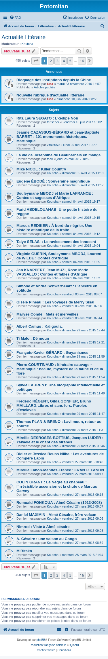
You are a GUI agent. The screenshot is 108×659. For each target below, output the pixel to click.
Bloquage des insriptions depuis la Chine (53, 80)
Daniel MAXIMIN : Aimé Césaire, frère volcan (56, 514)
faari (50, 159)
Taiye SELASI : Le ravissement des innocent (56, 242)
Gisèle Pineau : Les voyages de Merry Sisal (55, 302)
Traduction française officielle (48, 645)
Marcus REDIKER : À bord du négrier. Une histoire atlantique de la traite (54, 227)
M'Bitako (24, 551)
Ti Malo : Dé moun (32, 338)
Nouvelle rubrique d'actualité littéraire (50, 95)
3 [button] (57, 60)
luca (50, 84)
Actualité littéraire (23, 37)
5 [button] (70, 60)
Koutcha (27, 43)
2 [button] (51, 60)
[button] (35, 60)
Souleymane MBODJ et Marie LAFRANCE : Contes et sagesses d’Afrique (54, 195)
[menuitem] (15, 17)
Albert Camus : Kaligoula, (39, 326)
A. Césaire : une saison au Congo (46, 539)
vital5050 (53, 145)
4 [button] (64, 60)
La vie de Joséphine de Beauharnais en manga (58, 155)
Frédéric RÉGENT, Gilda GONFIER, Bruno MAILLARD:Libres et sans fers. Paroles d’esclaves (53, 405)
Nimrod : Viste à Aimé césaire (43, 527)
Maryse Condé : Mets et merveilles (47, 314)
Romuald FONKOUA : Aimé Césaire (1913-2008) (59, 502)
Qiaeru (74, 645)
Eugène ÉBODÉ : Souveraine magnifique (53, 181)
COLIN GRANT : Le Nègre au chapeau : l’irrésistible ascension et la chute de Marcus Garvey (56, 486)
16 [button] (82, 60)
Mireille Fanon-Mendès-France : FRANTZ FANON (60, 470)
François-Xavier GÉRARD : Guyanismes (52, 352)
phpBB (41, 639)
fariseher (53, 122)
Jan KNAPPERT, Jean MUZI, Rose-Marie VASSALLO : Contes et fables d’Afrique (52, 272)
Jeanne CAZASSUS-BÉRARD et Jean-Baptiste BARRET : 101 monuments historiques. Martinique (57, 136)
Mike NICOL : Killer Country (41, 169)
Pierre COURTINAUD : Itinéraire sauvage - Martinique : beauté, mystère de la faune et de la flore (59, 368)
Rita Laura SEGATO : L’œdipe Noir (47, 118)
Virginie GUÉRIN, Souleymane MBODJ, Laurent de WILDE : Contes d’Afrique (58, 256)
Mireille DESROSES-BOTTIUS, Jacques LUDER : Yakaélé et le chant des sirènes (59, 440)
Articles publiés (44, 87)
